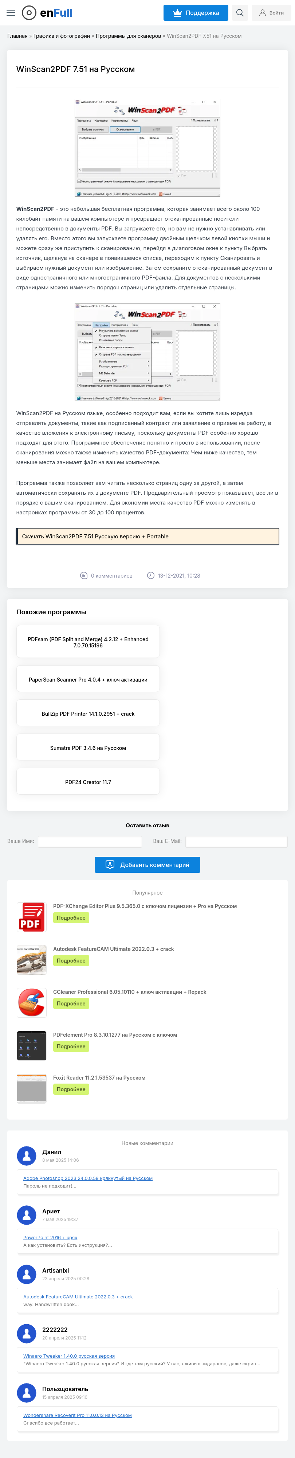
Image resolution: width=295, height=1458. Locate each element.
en (56, 12)
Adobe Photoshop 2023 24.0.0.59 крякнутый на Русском (88, 1110)
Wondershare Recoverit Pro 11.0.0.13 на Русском (77, 1347)
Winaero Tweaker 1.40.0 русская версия (69, 1287)
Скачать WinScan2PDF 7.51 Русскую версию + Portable (95, 536)
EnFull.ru (23, 1426)
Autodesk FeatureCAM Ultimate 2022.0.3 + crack (78, 1228)
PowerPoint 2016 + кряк (50, 1169)
